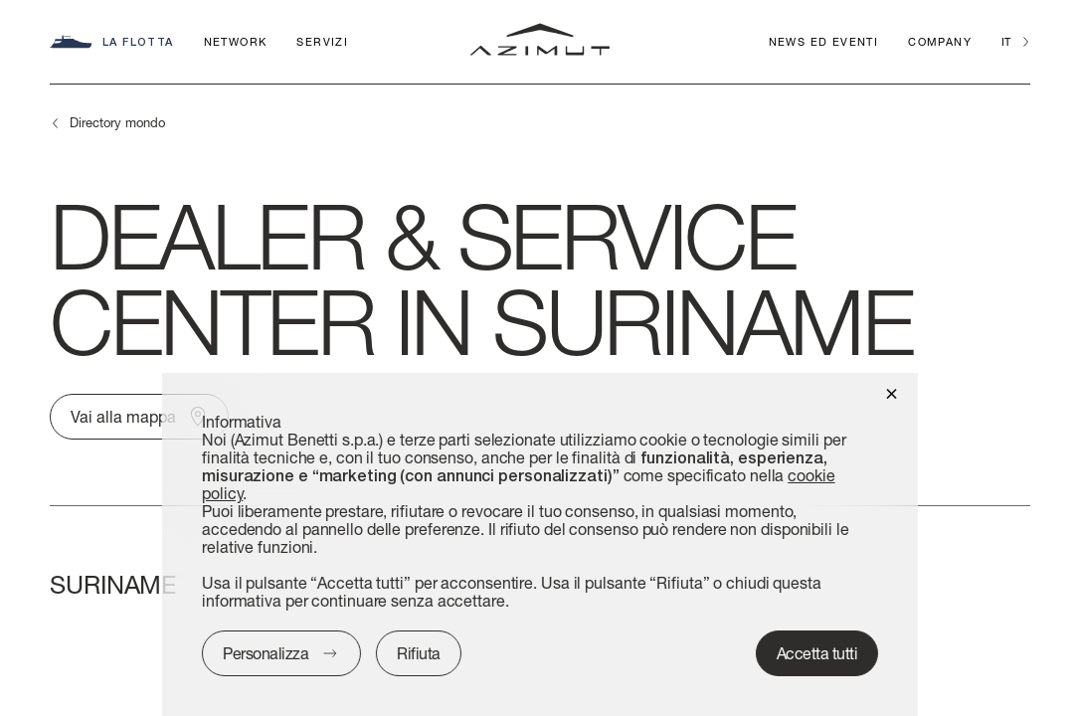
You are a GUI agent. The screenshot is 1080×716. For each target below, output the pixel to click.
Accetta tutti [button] (817, 652)
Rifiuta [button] (419, 652)
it (1005, 41)
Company (940, 41)
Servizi (322, 41)
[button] (891, 392)
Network (236, 41)
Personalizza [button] (265, 652)
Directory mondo (117, 122)
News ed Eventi (824, 41)
